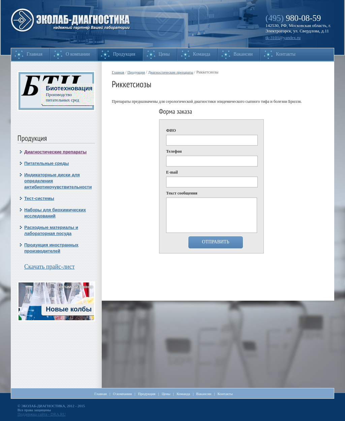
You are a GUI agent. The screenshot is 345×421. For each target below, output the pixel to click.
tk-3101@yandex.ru (283, 37)
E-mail (172, 172)
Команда (201, 54)
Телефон (174, 151)
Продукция (124, 54)
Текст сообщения (181, 193)
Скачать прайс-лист (49, 266)
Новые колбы (69, 309)
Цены (164, 54)
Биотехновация (69, 88)
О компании (78, 54)
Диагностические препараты (55, 151)
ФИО (171, 130)
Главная (34, 54)
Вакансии (243, 54)
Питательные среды (46, 163)
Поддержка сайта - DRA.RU (42, 414)
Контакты (285, 54)
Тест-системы (39, 198)
